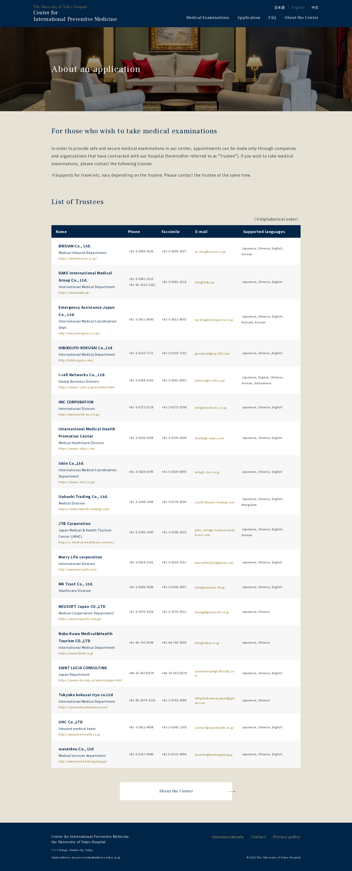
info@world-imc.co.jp (211, 407)
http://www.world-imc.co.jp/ (79, 414)
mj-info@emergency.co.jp (214, 320)
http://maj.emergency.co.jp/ (79, 333)
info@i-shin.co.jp (207, 472)
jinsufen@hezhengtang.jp (214, 754)
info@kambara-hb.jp (210, 587)
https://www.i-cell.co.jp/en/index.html (87, 387)
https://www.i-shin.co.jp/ (77, 482)
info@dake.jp (205, 282)
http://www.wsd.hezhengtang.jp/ (83, 761)
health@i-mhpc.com (209, 438)
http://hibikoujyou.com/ (76, 360)
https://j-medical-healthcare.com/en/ (86, 542)
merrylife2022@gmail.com (214, 562)
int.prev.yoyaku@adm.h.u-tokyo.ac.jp (96, 857)
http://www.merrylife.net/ (78, 569)
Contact (258, 837)
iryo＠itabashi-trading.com (215, 502)
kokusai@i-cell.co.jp (210, 380)
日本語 (279, 7)
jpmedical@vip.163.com (212, 353)
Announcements (227, 837)
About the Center (176, 791)
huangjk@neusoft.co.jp (212, 612)
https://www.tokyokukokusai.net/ (83, 707)
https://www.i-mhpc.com (77, 448)
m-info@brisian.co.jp (210, 251)
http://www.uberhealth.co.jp (79, 734)
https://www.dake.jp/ (74, 292)
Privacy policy (287, 837)
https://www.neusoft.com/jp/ (80, 619)
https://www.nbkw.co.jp (76, 653)
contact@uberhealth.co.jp (214, 727)
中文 (315, 7)
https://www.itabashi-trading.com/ (84, 509)
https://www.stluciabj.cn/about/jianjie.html (90, 680)
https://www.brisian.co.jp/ (78, 258)
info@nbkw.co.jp (207, 643)
